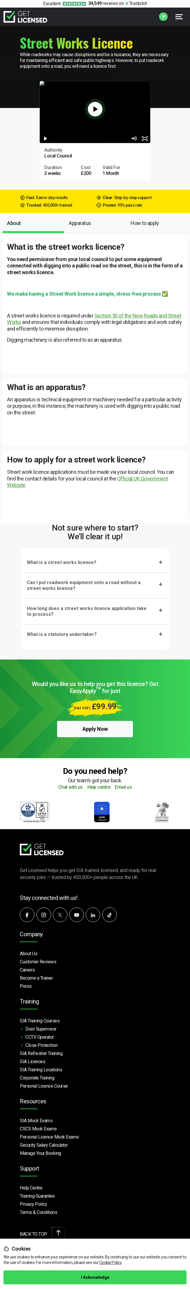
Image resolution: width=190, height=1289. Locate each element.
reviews (103, 3)
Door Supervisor (41, 1029)
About (14, 223)
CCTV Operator (39, 1037)
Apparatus (80, 223)
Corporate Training (37, 1078)
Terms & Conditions (38, 1212)
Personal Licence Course (44, 1086)
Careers (27, 970)
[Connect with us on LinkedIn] (93, 914)
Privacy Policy (33, 1204)
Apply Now (95, 729)
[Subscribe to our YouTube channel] (76, 914)
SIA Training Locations (41, 1069)
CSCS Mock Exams (38, 1129)
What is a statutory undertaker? (62, 634)
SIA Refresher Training (41, 1053)
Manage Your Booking (40, 1153)
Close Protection (41, 1045)
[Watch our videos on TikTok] (109, 914)
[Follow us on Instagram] (43, 914)
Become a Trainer (36, 978)
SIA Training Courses (39, 1021)
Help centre (98, 787)
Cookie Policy (110, 1262)
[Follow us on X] (60, 914)
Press (26, 986)
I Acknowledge (95, 1277)
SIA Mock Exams (36, 1120)
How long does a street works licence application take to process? (87, 611)
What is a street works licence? (61, 562)
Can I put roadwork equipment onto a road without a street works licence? (83, 585)
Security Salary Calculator (44, 1145)
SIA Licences (32, 1061)
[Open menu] (179, 17)
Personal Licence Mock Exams (49, 1137)
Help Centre (31, 1188)
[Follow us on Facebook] (27, 914)
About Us (28, 953)
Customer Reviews (38, 961)
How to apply (145, 223)
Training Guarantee (37, 1196)
